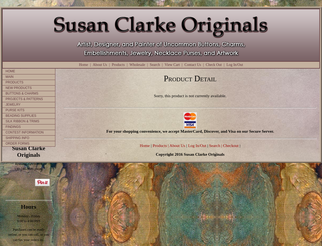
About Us (100, 65)
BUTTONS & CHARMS (22, 93)
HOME (10, 71)
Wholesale (137, 65)
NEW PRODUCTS (19, 88)
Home (83, 65)
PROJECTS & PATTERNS (24, 99)
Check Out (214, 65)
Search (155, 65)
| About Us (177, 145)
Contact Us (193, 65)
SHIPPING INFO (17, 138)
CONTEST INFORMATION (25, 132)
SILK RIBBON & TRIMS (22, 121)
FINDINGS (13, 127)
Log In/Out (234, 65)
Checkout (231, 145)
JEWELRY (13, 104)
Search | (215, 145)
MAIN (10, 77)
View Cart (172, 65)
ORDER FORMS (17, 143)
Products (118, 65)
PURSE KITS (15, 110)
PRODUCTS (14, 82)
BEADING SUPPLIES (21, 116)
